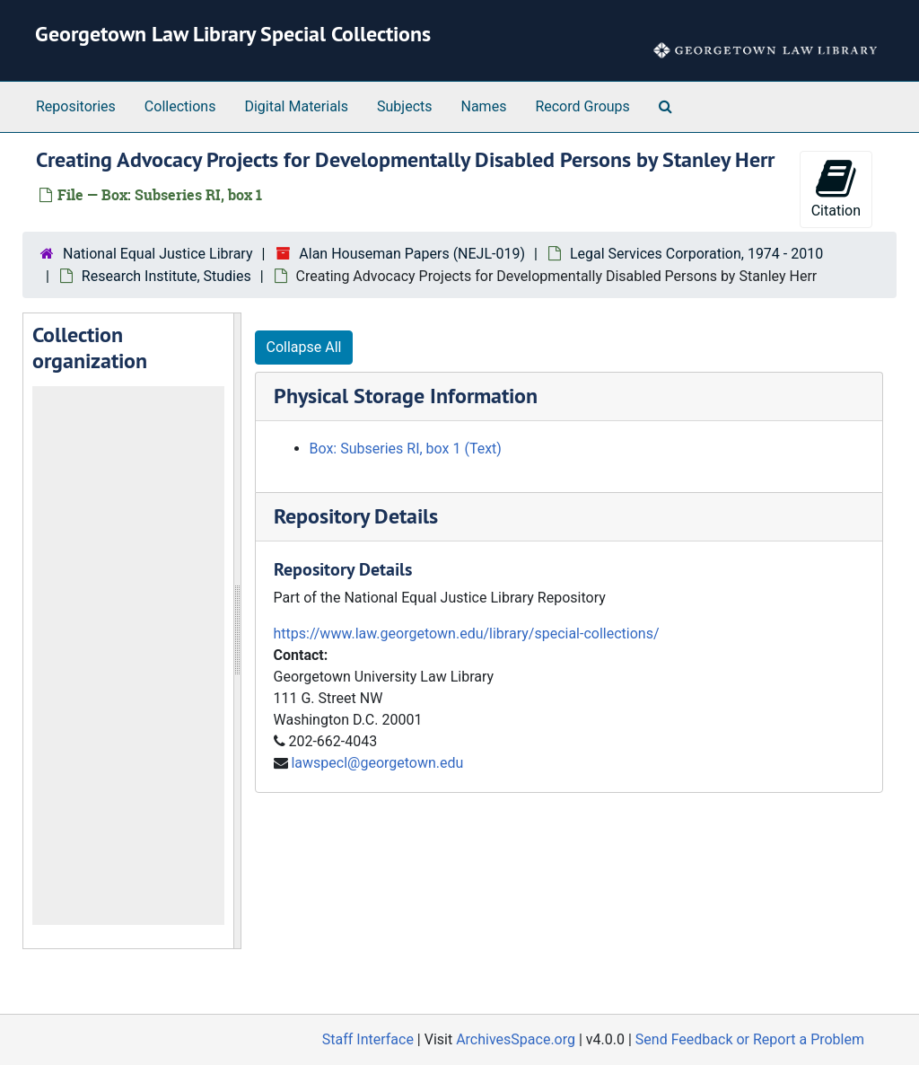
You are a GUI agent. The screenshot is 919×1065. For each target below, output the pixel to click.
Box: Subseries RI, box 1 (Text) (406, 448)
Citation (836, 188)
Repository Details (356, 516)
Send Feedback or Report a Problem (749, 1039)
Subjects (404, 106)
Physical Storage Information (406, 395)
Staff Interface (368, 1039)
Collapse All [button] (304, 347)
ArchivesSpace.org (515, 1039)
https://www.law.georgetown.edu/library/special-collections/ (467, 633)
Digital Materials (296, 106)
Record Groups (582, 106)
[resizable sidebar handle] (237, 630)
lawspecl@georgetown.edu (377, 762)
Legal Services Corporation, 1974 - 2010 (696, 253)
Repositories (76, 106)
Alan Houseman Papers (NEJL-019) (412, 253)
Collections (180, 106)
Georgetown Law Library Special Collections (233, 34)
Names (484, 106)
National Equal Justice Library (157, 253)
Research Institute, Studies (166, 276)
